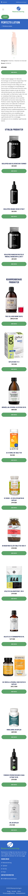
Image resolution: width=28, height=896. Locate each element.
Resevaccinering (6, 862)
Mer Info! (14, 72)
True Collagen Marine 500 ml (14, 316)
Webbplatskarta (20, 893)
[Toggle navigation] (3, 9)
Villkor (19, 891)
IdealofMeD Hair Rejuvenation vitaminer (14, 163)
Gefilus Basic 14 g (14, 362)
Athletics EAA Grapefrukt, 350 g (14, 591)
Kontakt (14, 891)
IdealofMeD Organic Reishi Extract (14, 209)
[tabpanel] (14, 43)
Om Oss (4, 869)
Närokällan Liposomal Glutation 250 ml (14, 407)
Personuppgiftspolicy (9, 893)
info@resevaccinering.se (21, 2)
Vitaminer (11, 61)
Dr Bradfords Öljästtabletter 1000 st (14, 546)
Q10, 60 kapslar (14, 823)
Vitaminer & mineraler (20, 61)
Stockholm (5, 2)
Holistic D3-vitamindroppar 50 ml (14, 637)
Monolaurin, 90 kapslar (14, 730)
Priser (5, 17)
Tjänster (4, 865)
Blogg (8, 891)
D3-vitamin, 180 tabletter (14, 453)
